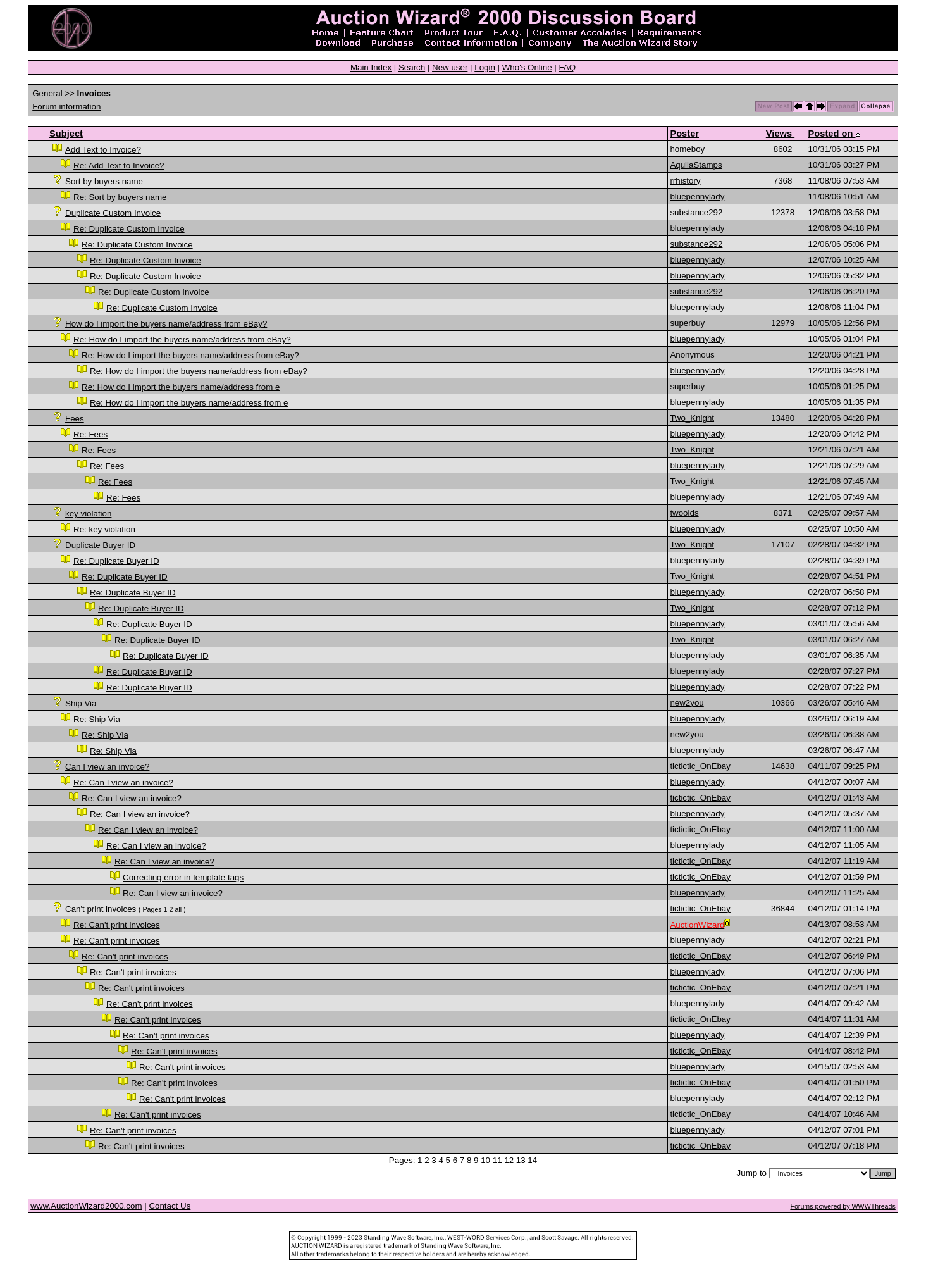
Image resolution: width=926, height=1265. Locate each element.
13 (521, 1160)
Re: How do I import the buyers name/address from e (181, 387)
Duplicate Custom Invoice (113, 213)
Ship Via (80, 703)
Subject (66, 133)
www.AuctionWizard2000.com (86, 1206)
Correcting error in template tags (183, 877)
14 (532, 1160)
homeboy (687, 149)
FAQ (567, 67)
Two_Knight (692, 418)
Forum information (66, 106)
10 (485, 1160)
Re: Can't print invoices (116, 925)
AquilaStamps (696, 165)
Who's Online (527, 67)
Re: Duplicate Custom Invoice (129, 229)
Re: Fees (90, 434)
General (47, 93)
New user (449, 67)
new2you (686, 702)
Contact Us (169, 1206)
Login (484, 67)
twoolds (684, 513)
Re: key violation (104, 529)
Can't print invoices (100, 909)
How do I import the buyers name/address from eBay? (166, 323)
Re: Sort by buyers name (119, 197)
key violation (88, 513)
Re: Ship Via (96, 719)
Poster (684, 133)
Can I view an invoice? (107, 766)
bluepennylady (697, 196)
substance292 (696, 212)
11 (497, 1160)
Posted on (834, 133)
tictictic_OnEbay (700, 766)
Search (411, 67)
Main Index (371, 67)
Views (780, 133)
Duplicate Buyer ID (100, 545)
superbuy (687, 323)
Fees (74, 418)
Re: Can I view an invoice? (123, 782)
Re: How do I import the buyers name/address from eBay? (182, 339)
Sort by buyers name (104, 181)
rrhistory (685, 180)
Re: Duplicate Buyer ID (116, 561)
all (178, 909)
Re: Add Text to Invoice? (118, 165)
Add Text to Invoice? (103, 149)
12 (509, 1160)
